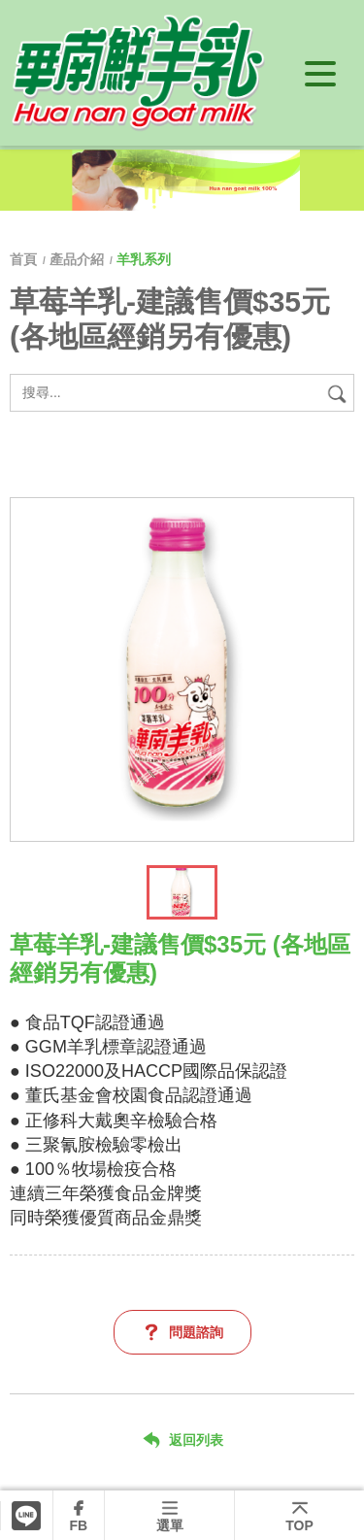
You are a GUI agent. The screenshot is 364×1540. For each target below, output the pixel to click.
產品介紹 (77, 259)
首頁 (25, 259)
